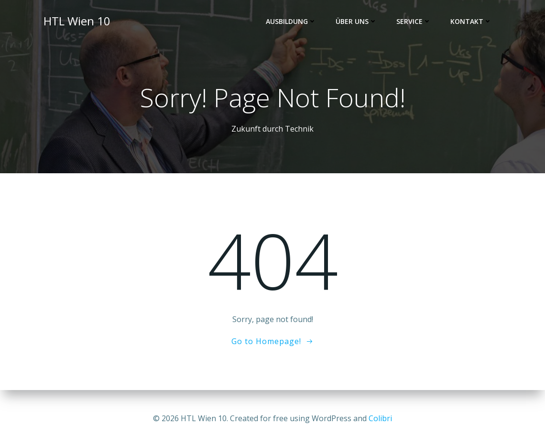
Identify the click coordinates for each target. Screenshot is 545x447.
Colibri (380, 418)
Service (414, 21)
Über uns (357, 21)
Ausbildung (291, 21)
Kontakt (471, 21)
